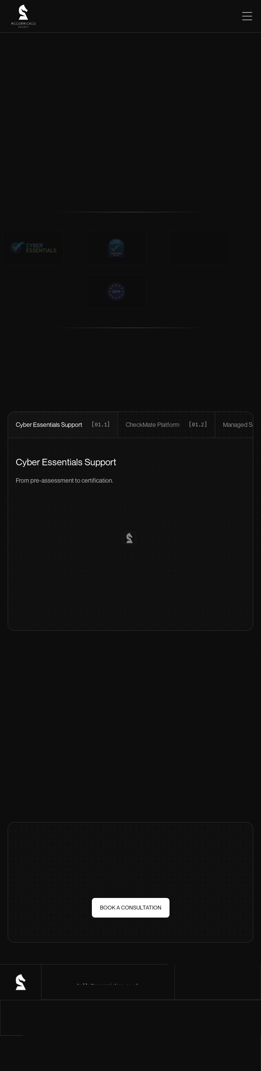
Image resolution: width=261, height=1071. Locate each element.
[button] (243, 16)
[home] (21, 16)
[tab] (63, 425)
